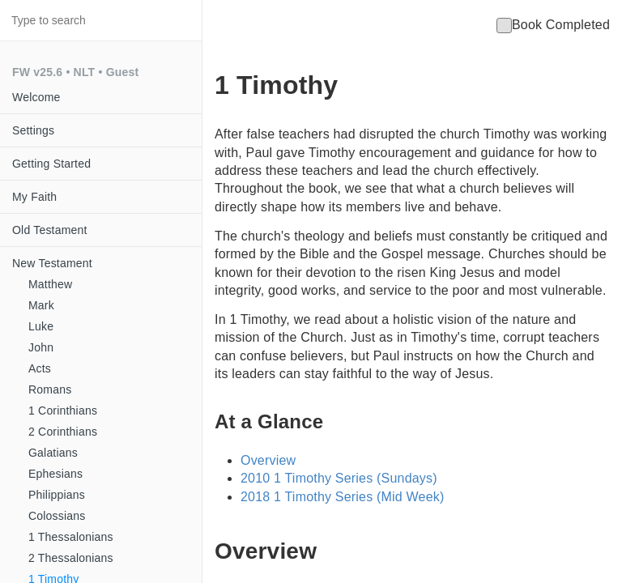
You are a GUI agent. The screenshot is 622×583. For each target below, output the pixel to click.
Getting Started (51, 163)
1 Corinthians (62, 410)
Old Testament (49, 229)
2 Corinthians (62, 431)
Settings (33, 130)
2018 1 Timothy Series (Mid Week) (343, 497)
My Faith (34, 196)
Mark (41, 305)
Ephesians (55, 473)
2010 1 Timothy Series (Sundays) (339, 478)
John (40, 347)
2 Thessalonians (70, 557)
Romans (49, 389)
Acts (39, 368)
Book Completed (553, 25)
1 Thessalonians (70, 536)
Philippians (56, 494)
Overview (268, 460)
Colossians (56, 515)
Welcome (36, 97)
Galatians (53, 452)
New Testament (52, 263)
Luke (40, 326)
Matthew (50, 284)
